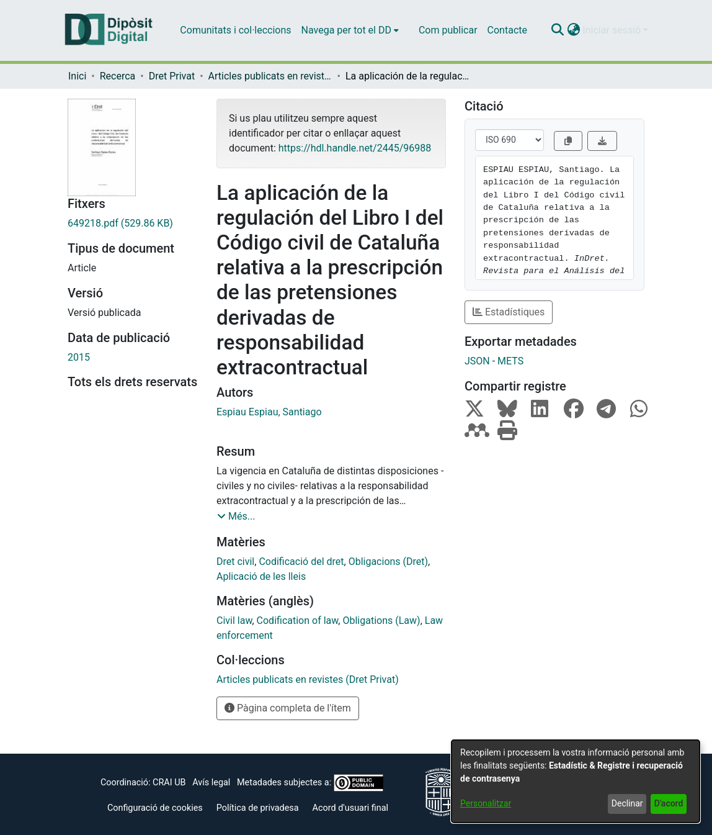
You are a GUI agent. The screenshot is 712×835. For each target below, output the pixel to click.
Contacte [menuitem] (507, 30)
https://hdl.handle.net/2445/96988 (354, 148)
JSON (477, 361)
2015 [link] (79, 357)
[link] (133, 223)
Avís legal (211, 782)
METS (510, 361)
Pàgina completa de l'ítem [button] (288, 708)
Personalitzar (485, 803)
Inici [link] (77, 76)
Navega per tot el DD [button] (346, 30)
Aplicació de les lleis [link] (261, 576)
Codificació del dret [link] (301, 561)
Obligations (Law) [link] (381, 620)
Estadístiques (509, 312)
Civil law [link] (234, 620)
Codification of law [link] (298, 620)
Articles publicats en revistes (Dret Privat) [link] (270, 76)
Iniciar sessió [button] (612, 30)
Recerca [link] (118, 76)
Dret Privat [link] (172, 76)
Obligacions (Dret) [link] (388, 561)
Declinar (627, 803)
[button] (557, 30)
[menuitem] (350, 30)
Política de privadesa (257, 808)
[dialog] (576, 781)
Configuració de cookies (155, 808)
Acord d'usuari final (351, 808)
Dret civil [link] (235, 561)
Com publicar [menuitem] (448, 30)
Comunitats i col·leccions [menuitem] (235, 30)
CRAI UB (169, 782)
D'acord (668, 803)
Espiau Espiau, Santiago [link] (269, 412)
